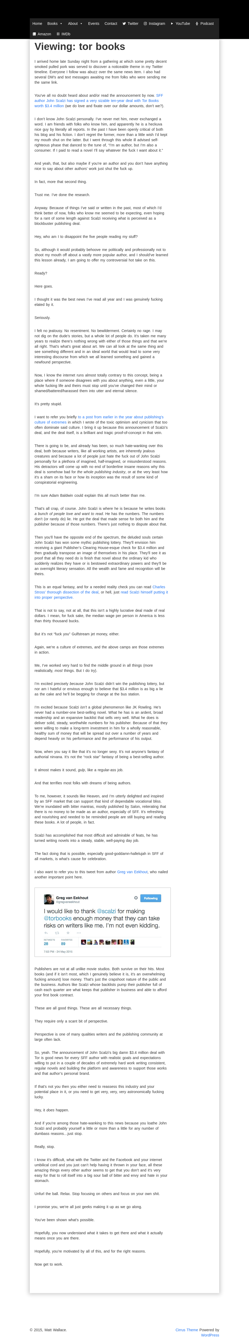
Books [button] (55, 23)
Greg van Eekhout (132, 872)
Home (37, 23)
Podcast (207, 23)
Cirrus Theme (187, 1330)
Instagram (157, 23)
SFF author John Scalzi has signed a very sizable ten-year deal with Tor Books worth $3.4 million (99, 100)
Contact (111, 23)
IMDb (65, 34)
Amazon (44, 34)
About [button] (75, 23)
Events (93, 23)
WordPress (210, 1335)
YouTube (183, 23)
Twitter (133, 23)
